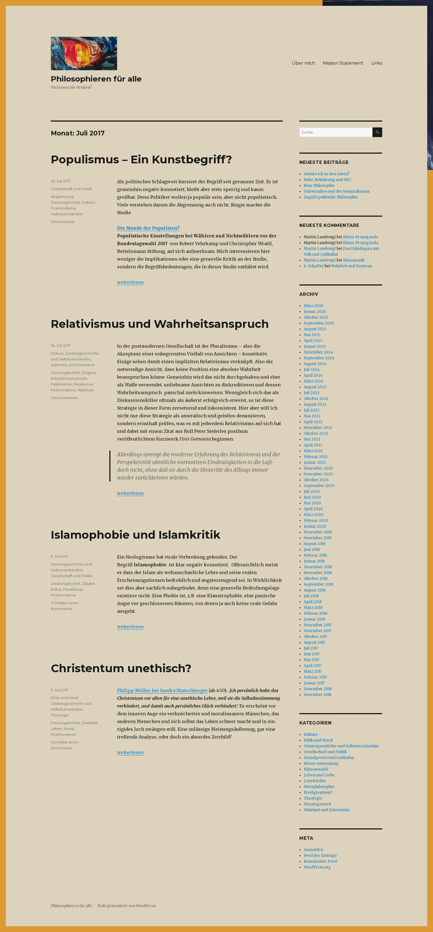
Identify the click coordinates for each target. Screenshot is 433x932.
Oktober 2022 (316, 398)
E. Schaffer (314, 266)
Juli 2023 (312, 393)
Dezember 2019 (318, 532)
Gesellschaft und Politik (71, 189)
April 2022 (313, 422)
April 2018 (313, 601)
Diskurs (88, 202)
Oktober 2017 (315, 636)
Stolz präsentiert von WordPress (126, 906)
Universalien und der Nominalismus (336, 191)
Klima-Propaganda (360, 237)
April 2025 (313, 340)
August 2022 (315, 404)
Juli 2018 (311, 596)
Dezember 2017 (317, 625)
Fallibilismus (61, 384)
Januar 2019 (314, 561)
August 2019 (314, 543)
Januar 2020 (315, 526)
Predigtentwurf (318, 792)
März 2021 (313, 451)
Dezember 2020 (318, 468)
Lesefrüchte (315, 781)
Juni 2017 (312, 654)
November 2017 (317, 631)
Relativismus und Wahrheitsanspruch (160, 324)
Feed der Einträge (320, 855)
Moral (69, 728)
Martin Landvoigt (320, 248)
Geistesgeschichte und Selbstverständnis (341, 746)
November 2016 (317, 694)
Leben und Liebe (319, 775)
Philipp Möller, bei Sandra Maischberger (162, 690)
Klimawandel (316, 769)
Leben (56, 728)
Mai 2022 (312, 416)
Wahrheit (86, 390)
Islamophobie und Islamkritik (135, 534)
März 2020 (313, 514)
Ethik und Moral (64, 697)
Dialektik (90, 723)
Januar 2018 (314, 619)
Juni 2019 (312, 549)
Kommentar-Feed (320, 861)
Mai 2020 (312, 503)
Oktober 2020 (316, 480)
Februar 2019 (315, 555)
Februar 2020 (316, 520)
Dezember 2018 (318, 567)
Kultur (56, 589)
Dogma (89, 372)
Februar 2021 (316, 456)
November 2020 (318, 474)
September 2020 (319, 485)
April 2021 (313, 445)
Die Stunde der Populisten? (148, 228)
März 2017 (313, 671)
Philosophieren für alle (96, 78)
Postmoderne (63, 208)
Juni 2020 (312, 497)
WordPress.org (317, 867)
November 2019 (317, 538)
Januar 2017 (314, 683)
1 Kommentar (63, 221)
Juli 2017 (311, 648)
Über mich (303, 63)
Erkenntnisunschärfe (69, 378)
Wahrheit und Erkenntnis (72, 365)
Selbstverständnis (67, 214)
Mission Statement (343, 63)
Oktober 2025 (316, 317)
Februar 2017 (315, 677)
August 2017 (314, 642)
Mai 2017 (311, 660)
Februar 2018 (315, 613)
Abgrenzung (62, 196)
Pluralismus (83, 384)
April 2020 (313, 509)
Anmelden (313, 849)
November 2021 (318, 427)
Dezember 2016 (318, 689)
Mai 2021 (312, 439)
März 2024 (313, 381)
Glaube (88, 583)
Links (376, 63)
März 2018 (313, 607)
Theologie (60, 715)
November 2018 (318, 572)
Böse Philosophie (319, 185)
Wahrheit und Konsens (351, 266)
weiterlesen (130, 282)
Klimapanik (354, 260)
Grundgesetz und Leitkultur (329, 757)
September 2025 (319, 323)
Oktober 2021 (316, 433)
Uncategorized (317, 804)
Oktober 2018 (316, 578)
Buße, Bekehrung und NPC (327, 179)
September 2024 (319, 358)
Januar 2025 (315, 346)
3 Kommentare (64, 398)
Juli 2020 (312, 491)
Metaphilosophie (319, 786)
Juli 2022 (312, 410)
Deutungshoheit (65, 202)
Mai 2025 (312, 335)
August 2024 (315, 364)
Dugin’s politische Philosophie (331, 197)
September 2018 (318, 584)
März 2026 (313, 305)
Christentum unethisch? (121, 668)
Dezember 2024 (318, 352)
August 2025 (315, 329)
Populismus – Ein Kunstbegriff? (141, 159)
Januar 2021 (314, 462)
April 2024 (313, 375)
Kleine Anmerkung (321, 763)
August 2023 (315, 387)
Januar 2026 (315, 311)
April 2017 (312, 665)
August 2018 (315, 590)
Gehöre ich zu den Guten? (327, 174)
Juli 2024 (312, 369)
